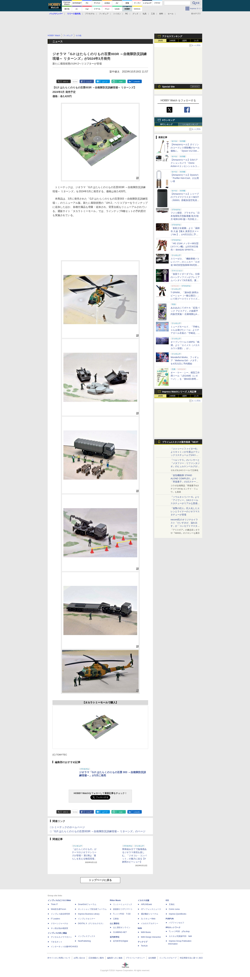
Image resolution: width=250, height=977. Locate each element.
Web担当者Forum (58, 909)
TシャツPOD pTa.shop (179, 931)
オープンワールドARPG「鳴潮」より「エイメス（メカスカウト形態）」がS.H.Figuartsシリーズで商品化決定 (185, 348)
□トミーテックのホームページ (67, 827)
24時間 (172, 41)
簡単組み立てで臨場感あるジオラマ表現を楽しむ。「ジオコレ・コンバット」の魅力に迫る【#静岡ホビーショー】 (134, 855)
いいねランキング (190, 124)
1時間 (160, 41)
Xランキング (168, 120)
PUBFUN (170, 919)
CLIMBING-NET (120, 932)
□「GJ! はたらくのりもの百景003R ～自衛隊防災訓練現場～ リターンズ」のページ (97, 831)
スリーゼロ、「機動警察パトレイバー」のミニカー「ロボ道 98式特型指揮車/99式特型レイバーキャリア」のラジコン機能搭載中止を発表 (185, 265)
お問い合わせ (79, 958)
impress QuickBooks (177, 914)
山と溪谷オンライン (121, 927)
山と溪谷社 (114, 923)
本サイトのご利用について (58, 958)
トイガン (117, 14)
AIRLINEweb (146, 904)
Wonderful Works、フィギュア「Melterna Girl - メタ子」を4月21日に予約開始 (185, 360)
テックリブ (142, 942)
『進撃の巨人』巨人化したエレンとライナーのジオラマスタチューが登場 (185, 511)
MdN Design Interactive (151, 937)
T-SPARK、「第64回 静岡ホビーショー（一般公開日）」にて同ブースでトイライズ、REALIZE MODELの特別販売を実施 (185, 298)
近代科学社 (114, 937)
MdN (140, 928)
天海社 (172, 904)
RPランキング (166, 124)
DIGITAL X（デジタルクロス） (91, 923)
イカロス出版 (143, 900)
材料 (161, 14)
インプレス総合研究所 (60, 914)
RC (126, 14)
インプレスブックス (86, 936)
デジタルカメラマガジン (61, 937)
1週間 (184, 41)
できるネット (56, 942)
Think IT (54, 904)
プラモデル (90, 14)
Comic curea (174, 909)
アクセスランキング (172, 36)
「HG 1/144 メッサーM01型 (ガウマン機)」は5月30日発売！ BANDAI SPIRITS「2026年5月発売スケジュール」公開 (185, 249)
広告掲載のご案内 (96, 958)
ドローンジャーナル (59, 923)
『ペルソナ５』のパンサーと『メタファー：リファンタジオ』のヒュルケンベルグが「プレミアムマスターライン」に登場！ (185, 466)
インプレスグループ (167, 958)
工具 (153, 14)
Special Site (168, 86)
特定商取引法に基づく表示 (191, 958)
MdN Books (146, 932)
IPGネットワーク (173, 927)
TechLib (144, 946)
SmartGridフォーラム (87, 904)
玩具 (145, 14)
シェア (89, 82)
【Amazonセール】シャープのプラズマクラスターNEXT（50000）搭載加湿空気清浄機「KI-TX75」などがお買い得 (185, 200)
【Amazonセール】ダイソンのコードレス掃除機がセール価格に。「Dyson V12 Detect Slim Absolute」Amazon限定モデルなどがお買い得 (185, 150)
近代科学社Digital (120, 941)
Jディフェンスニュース (151, 909)
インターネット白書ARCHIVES (64, 946)
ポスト (65, 82)
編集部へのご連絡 (114, 958)
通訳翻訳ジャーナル (149, 914)
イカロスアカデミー (149, 923)
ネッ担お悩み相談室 (59, 928)
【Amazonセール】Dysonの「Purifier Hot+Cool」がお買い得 (185, 178)
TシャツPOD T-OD (122, 914)
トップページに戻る (100, 880)
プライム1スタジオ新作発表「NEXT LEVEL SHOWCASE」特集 (180, 443)
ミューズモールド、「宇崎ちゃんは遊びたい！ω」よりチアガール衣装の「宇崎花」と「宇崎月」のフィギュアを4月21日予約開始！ (185, 333)
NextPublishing (84, 941)
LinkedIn (136, 82)
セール (170, 14)
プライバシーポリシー (135, 958)
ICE (167, 900)
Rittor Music (115, 900)
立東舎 (116, 919)
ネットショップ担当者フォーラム (92, 909)
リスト (75, 82)
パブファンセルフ (176, 923)
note (120, 82)
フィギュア (104, 14)
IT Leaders (55, 919)
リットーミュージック (122, 904)
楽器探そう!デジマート (123, 909)
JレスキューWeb (148, 919)
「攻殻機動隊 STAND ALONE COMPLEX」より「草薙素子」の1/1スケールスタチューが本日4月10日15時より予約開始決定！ (185, 481)
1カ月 (196, 41)
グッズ (135, 14)
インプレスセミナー (86, 919)
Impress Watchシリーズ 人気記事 (179, 391)
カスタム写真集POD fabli (180, 936)
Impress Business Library (88, 914)
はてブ (104, 82)
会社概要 (152, 958)
